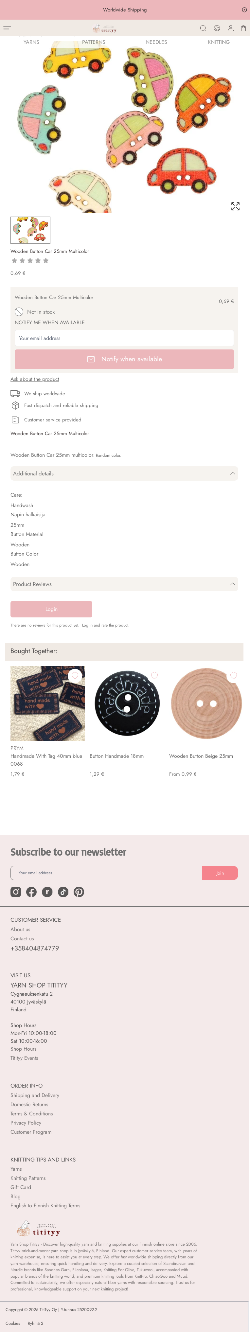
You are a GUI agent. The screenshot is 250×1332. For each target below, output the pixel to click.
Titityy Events (24, 1058)
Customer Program (30, 1132)
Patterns (93, 42)
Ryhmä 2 (35, 1323)
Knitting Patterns (27, 1178)
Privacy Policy (25, 1123)
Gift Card (20, 1187)
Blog (15, 1196)
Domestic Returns (29, 1104)
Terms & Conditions (31, 1113)
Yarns (16, 1169)
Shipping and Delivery (34, 1095)
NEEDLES (156, 42)
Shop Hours (23, 1049)
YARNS (31, 42)
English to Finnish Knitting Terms (45, 1205)
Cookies (13, 1323)
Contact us (22, 938)
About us (20, 929)
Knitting (219, 42)
